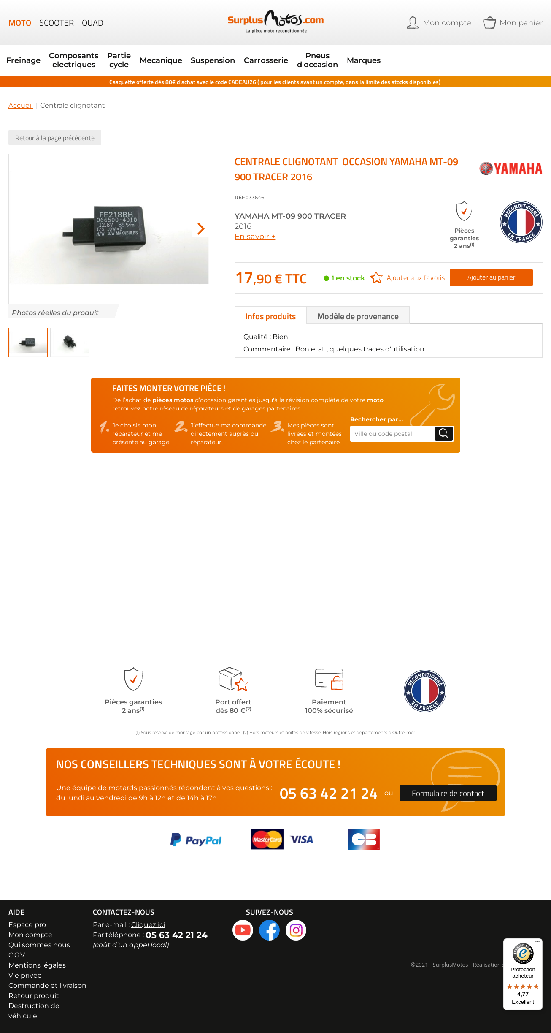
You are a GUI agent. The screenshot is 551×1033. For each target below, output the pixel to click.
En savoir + (255, 227)
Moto (19, 22)
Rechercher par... (376, 410)
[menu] (201, 55)
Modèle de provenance (358, 306)
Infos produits (271, 306)
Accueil (20, 96)
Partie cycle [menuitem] (100, 55)
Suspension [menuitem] (177, 56)
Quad (92, 22)
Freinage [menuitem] (22, 56)
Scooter (56, 22)
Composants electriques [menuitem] (63, 55)
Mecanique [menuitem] (135, 56)
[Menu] (537, 943)
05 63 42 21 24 (329, 793)
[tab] (271, 306)
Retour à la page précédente (55, 128)
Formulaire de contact (448, 793)
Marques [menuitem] (300, 56)
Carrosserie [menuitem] (219, 56)
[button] (200, 220)
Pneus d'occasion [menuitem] (262, 55)
